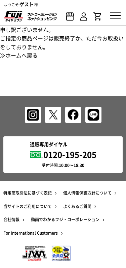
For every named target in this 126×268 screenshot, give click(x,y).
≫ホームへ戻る (19, 55)
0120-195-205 (69, 154)
